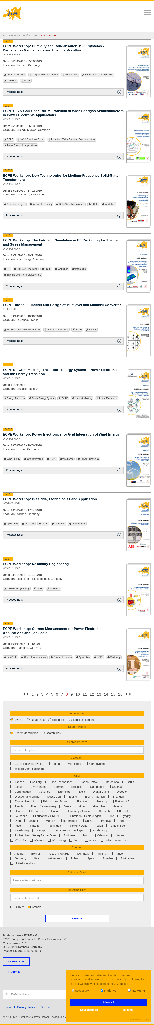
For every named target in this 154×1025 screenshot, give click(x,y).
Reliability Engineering (16, 588)
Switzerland (125, 858)
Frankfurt (81, 801)
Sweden (105, 858)
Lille (109, 816)
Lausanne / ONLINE (45, 816)
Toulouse (67, 835)
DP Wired (145, 1019)
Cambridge (95, 786)
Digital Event (99, 791)
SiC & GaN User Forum (30, 139)
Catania (115, 786)
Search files (51, 733)
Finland (99, 853)
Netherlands (53, 858)
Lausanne (18, 816)
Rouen (96, 825)
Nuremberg (68, 820)
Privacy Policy (26, 1007)
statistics (108, 990)
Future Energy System (42, 398)
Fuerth (16, 806)
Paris (119, 820)
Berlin (128, 782)
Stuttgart (39, 830)
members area (29, 35)
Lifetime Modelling (14, 74)
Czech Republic (57, 853)
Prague (33, 825)
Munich (48, 820)
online (91, 840)
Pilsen (16, 825)
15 (113, 694)
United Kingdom (22, 863)
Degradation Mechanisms (43, 74)
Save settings (89, 1009)
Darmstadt (62, 791)
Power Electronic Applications (20, 145)
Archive (34, 907)
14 (106, 694)
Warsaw (37, 840)
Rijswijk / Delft (76, 825)
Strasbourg (19, 830)
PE (7, 269)
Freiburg (99, 801)
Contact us (16, 961)
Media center (49, 35)
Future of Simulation (25, 269)
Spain (89, 858)
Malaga (31, 820)
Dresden (120, 791)
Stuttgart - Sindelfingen (67, 830)
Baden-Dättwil (87, 782)
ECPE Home (10, 35)
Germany (18, 858)
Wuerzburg (57, 840)
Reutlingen (52, 825)
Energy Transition (14, 398)
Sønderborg (97, 830)
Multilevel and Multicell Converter (22, 329)
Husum (53, 811)
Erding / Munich (93, 796)
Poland (72, 858)
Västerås (18, 840)
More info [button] (122, 983)
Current (17, 907)
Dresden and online (24, 796)
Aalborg (35, 782)
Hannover (35, 811)
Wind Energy (12, 459)
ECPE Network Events (26, 763)
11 (85, 694)
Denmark (81, 853)
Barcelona (110, 782)
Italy (35, 858)
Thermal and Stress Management (22, 275)
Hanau (16, 811)
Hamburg (117, 806)
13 (99, 694)
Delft (80, 791)
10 (77, 694)
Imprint (7, 1007)
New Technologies (14, 204)
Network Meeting (82, 398)
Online (87, 820)
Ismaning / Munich (77, 811)
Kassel (121, 811)
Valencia (100, 835)
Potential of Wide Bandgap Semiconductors (71, 139)
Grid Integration (33, 459)
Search (77, 918)
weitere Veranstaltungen (27, 768)
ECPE (25, 80)
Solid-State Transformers (70, 204)
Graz (80, 806)
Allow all (108, 1002)
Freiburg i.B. (120, 801)
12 (92, 694)
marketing (136, 990)
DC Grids (28, 523)
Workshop (10, 80)
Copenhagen (20, 791)
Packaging (79, 269)
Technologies (77, 523)
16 (120, 694)
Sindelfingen (116, 825)
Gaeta (65, 806)
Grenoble (97, 806)
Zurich (75, 840)
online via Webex (113, 840)
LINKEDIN (14, 972)
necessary (80, 990)
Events (16, 719)
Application (11, 523)
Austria (16, 853)
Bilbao (16, 786)
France (116, 853)
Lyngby (124, 816)
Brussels (74, 786)
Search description (24, 733)
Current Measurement (33, 657)
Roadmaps (36, 719)
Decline (128, 1009)
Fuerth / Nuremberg (41, 806)
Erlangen (116, 796)
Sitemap (46, 1007)
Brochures (56, 719)
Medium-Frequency (41, 204)
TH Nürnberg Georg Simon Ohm (33, 835)
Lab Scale (10, 657)
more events (95, 763)
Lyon (15, 820)
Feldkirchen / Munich (54, 801)
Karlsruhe (103, 811)
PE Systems (70, 74)
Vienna (118, 835)
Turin (84, 835)
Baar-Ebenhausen (59, 782)
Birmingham (36, 786)
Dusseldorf (52, 796)
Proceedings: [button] (63, 92)
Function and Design (56, 329)
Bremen (56, 786)
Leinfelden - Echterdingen (82, 816)
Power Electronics (106, 398)
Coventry (42, 791)
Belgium (34, 853)
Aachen (17, 782)
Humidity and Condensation (97, 74)
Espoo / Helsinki (22, 801)
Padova (104, 820)
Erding (70, 796)
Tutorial (91, 329)
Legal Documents (82, 719)
